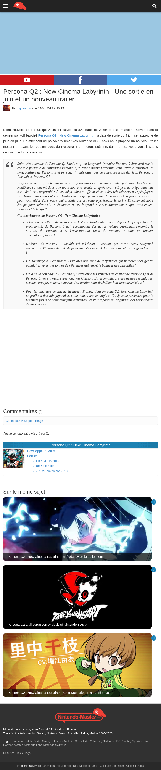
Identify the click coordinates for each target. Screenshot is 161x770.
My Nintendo (140, 741)
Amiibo (126, 741)
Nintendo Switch (21, 741)
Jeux (94, 765)
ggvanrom (24, 108)
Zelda (36, 741)
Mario (45, 741)
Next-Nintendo (81, 765)
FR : (39, 461)
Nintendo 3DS (111, 741)
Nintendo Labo (33, 745)
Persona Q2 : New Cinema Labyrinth (66, 135)
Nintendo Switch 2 (54, 745)
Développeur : (37, 451)
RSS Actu (9, 753)
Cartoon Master (13, 745)
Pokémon (57, 741)
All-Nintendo (64, 765)
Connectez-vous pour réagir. (25, 421)
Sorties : (33, 456)
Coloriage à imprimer (112, 765)
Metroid (68, 741)
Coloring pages (135, 765)
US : (39, 466)
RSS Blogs (24, 753)
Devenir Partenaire (43, 765)
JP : (38, 471)
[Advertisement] (80, 32)
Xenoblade (82, 741)
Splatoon (95, 741)
